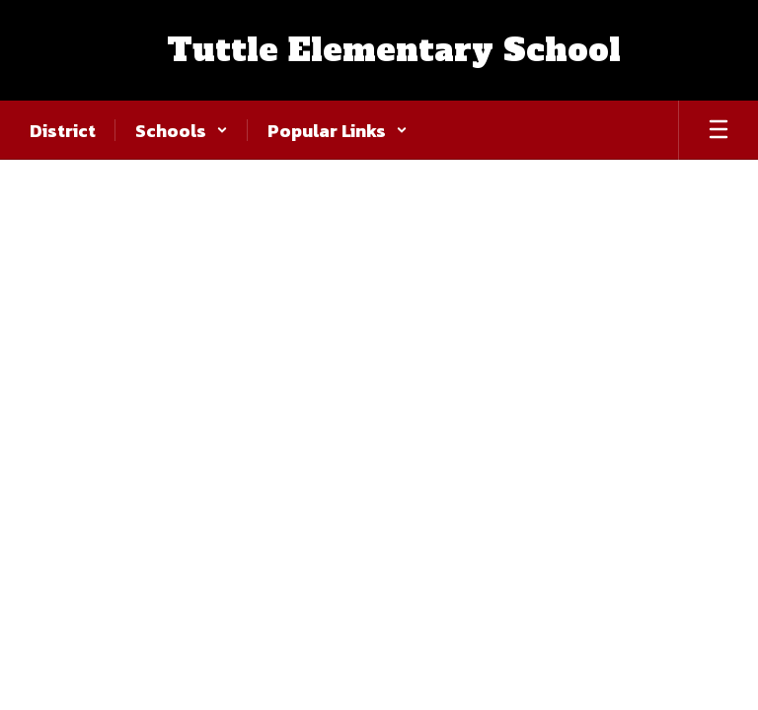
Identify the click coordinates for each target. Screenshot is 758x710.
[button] (181, 130)
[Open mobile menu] (718, 130)
